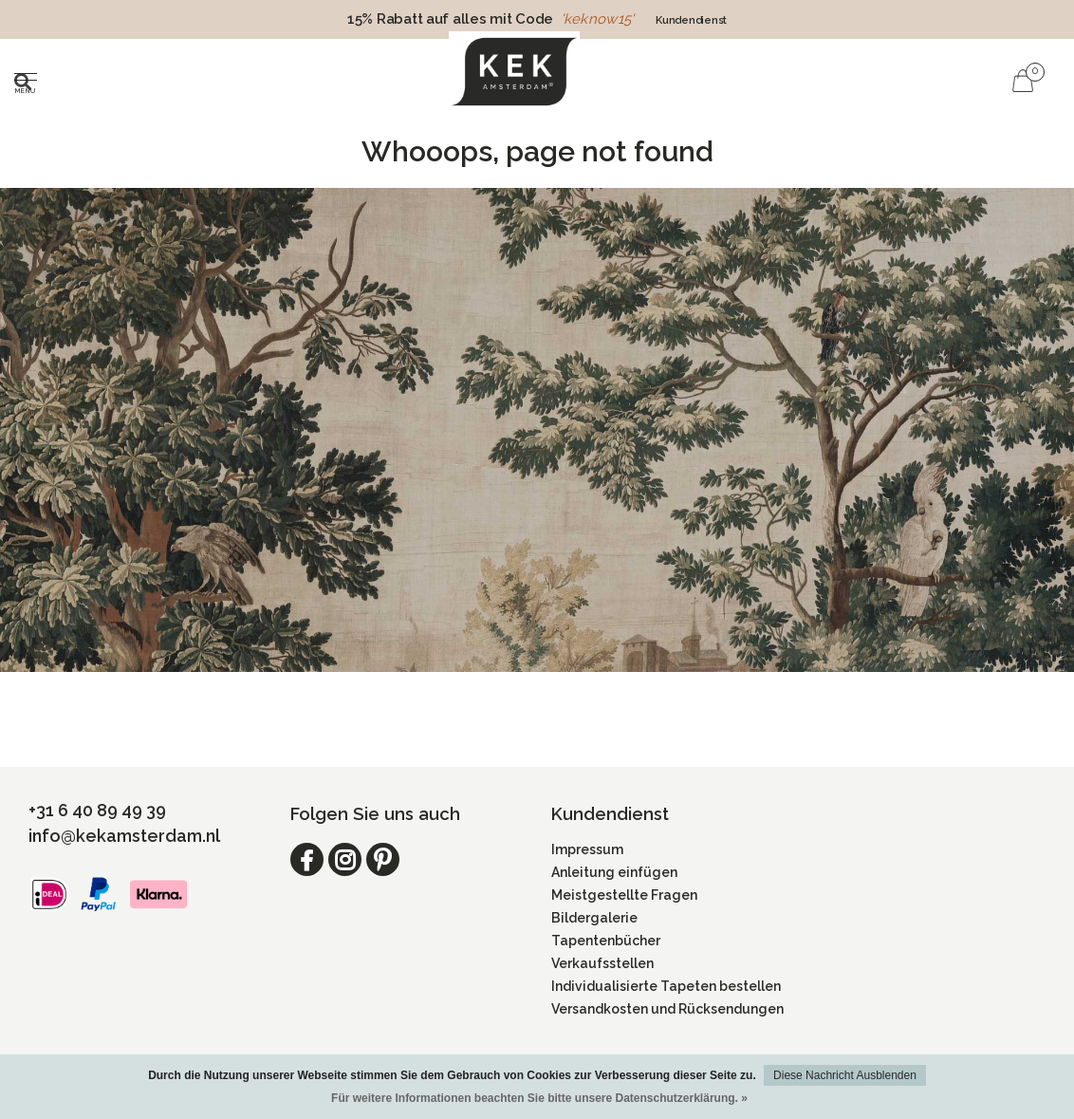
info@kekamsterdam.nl (124, 836)
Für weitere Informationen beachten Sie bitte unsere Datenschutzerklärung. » (539, 1098)
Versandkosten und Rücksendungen (667, 1008)
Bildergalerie (594, 917)
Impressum (587, 849)
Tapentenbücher (605, 940)
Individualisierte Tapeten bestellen (666, 986)
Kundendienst (691, 20)
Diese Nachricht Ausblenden (845, 1075)
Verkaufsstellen (602, 963)
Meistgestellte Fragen (624, 895)
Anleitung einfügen (614, 872)
